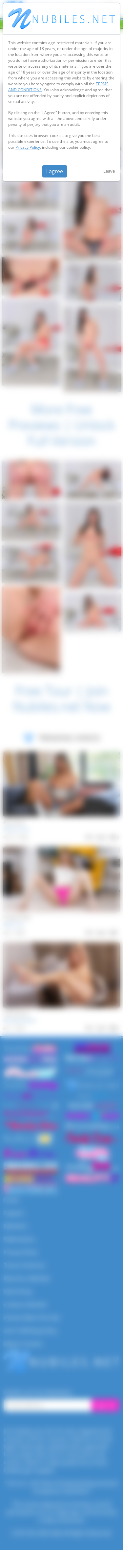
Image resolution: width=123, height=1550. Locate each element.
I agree (54, 171)
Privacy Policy (27, 147)
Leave (109, 171)
